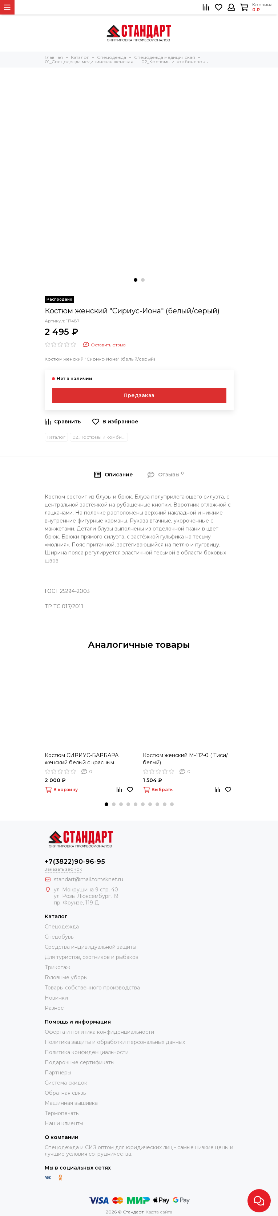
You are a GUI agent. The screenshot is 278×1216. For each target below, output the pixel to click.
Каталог (56, 437)
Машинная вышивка (71, 1103)
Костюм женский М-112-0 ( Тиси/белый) (185, 759)
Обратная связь (65, 1093)
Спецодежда (62, 926)
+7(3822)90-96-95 (75, 862)
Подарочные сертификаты (79, 1062)
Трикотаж (57, 967)
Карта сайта (159, 1212)
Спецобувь (59, 937)
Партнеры (58, 1072)
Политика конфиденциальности (87, 1052)
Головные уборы (66, 977)
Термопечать (61, 1113)
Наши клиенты (64, 1123)
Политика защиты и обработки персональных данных (115, 1042)
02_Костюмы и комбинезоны (100, 437)
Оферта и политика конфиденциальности (99, 1032)
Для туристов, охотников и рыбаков (91, 957)
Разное (54, 1008)
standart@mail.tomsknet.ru (88, 879)
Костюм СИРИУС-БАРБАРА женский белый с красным (81, 759)
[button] (135, 280)
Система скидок (66, 1082)
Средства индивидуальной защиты (90, 947)
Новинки (56, 998)
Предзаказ (139, 395)
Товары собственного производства (92, 987)
